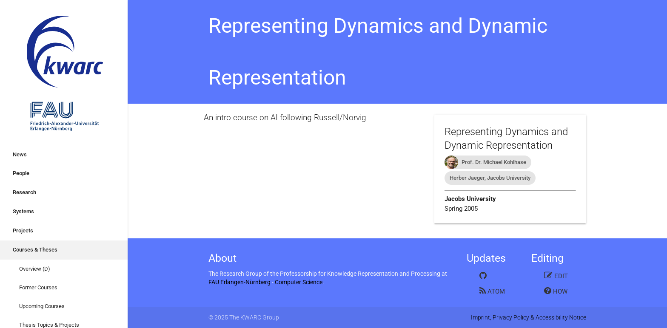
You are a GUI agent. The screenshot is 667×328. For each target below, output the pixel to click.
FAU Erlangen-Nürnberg (239, 282)
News (20, 154)
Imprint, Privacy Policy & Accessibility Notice (528, 317)
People (21, 173)
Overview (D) (34, 269)
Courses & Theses (35, 249)
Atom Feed (492, 290)
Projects (23, 230)
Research (24, 192)
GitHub (490, 275)
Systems (23, 211)
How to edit (555, 290)
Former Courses (38, 287)
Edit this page (556, 275)
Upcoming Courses (42, 306)
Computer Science (298, 282)
